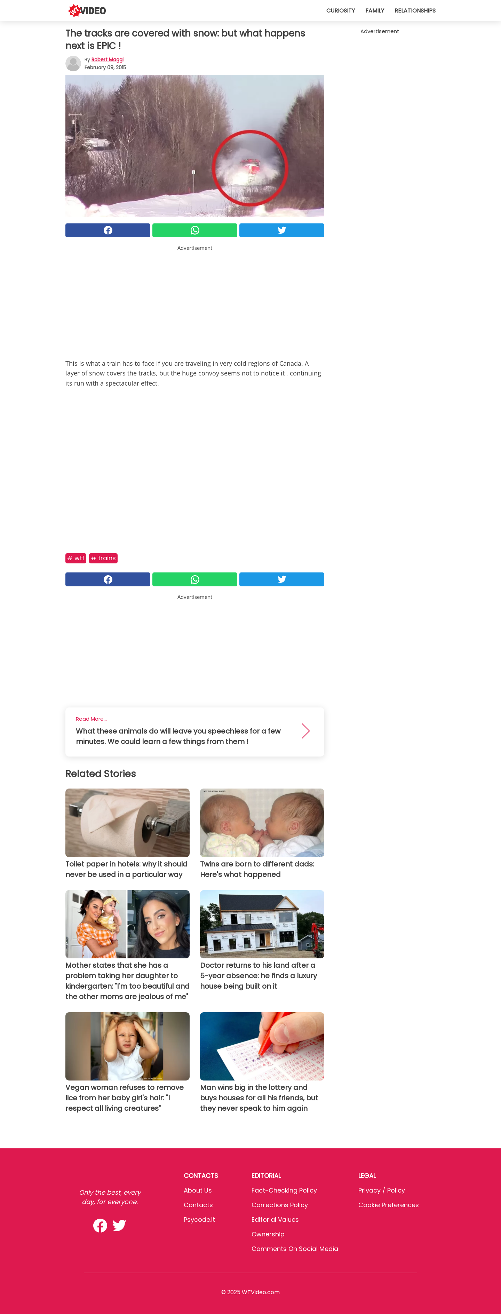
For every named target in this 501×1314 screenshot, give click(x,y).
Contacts (198, 1205)
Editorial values (275, 1219)
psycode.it (199, 1219)
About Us (198, 1190)
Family (374, 11)
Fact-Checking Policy (284, 1190)
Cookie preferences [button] (388, 1205)
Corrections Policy (280, 1205)
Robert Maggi (108, 59)
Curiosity (340, 11)
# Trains (103, 558)
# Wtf (76, 558)
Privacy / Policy (381, 1190)
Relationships (415, 11)
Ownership (268, 1234)
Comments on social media (295, 1248)
